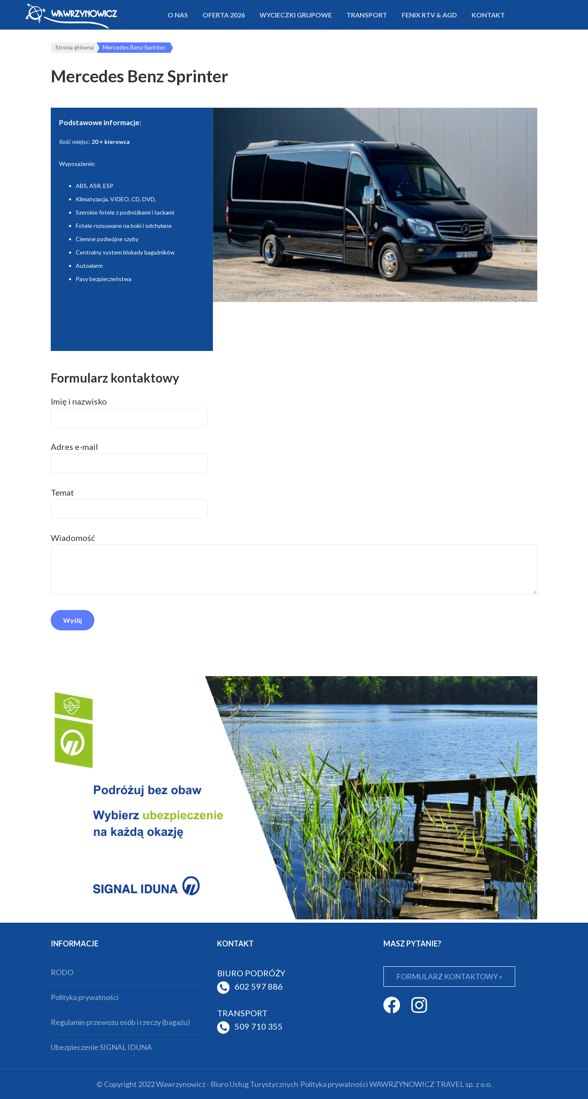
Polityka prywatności (85, 997)
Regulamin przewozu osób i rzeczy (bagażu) (120, 1022)
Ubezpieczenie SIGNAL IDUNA (101, 1047)
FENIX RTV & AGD (429, 15)
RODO (62, 972)
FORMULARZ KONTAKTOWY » (449, 976)
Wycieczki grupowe (295, 15)
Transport (366, 15)
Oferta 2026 (224, 15)
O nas (178, 15)
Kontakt (488, 15)
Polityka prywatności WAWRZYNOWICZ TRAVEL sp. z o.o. (396, 1084)
